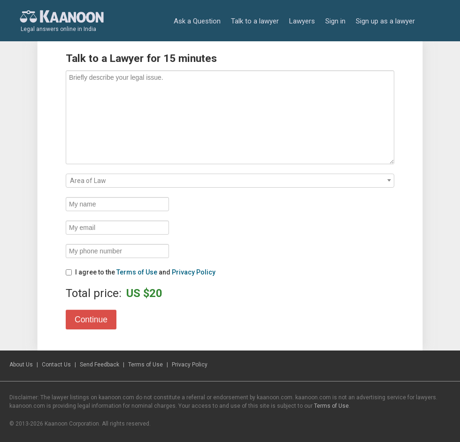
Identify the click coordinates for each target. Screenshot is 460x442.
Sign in (335, 21)
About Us (21, 364)
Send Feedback (99, 364)
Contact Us (56, 364)
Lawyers (302, 21)
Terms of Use (136, 272)
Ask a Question (197, 21)
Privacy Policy (193, 272)
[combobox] (230, 181)
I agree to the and (140, 272)
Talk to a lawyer (255, 21)
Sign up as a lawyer (385, 21)
